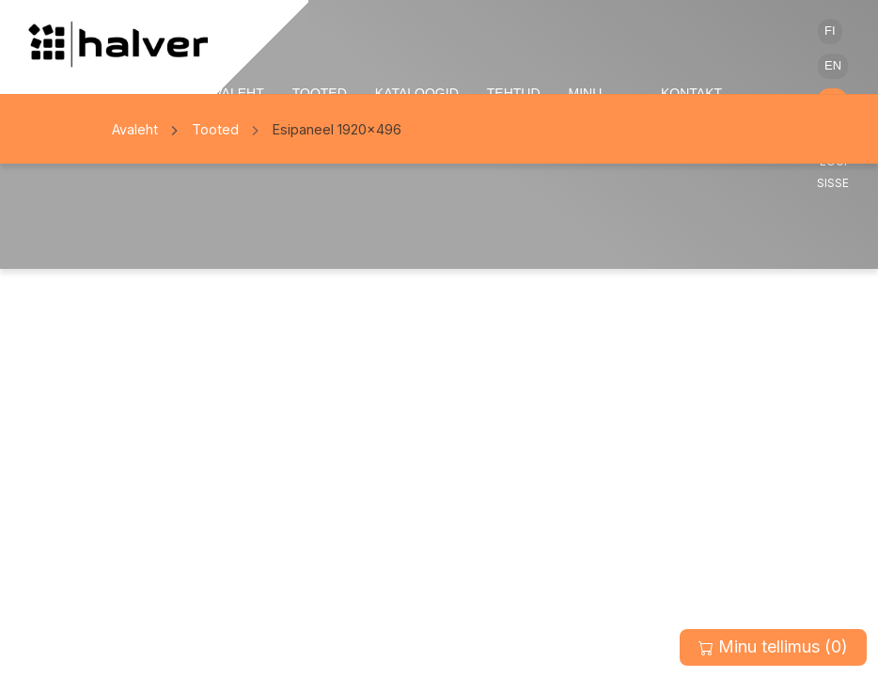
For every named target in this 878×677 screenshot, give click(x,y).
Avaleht (135, 129)
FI (830, 31)
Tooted (215, 129)
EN (832, 65)
